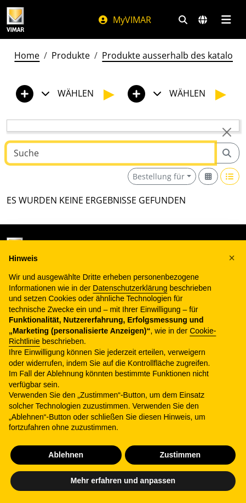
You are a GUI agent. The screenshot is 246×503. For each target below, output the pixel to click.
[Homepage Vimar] (41, 19)
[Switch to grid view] (208, 176)
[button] (232, 258)
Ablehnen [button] (65, 454)
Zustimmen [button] (180, 454)
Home (26, 55)
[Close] (226, 132)
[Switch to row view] (230, 176)
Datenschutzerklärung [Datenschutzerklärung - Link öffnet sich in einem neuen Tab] (130, 288)
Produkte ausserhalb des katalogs (172, 55)
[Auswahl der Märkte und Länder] (202, 19)
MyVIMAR (124, 20)
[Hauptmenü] (226, 19)
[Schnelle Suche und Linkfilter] (183, 19)
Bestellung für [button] (159, 176)
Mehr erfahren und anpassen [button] (123, 480)
